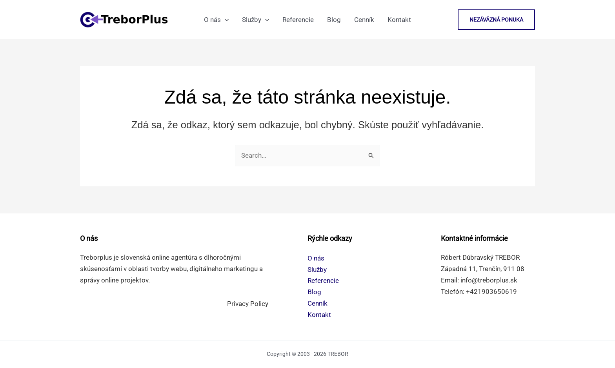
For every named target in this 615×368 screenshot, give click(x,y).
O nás (316, 258)
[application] (225, 19)
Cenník (318, 303)
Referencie (323, 280)
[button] (496, 19)
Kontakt (319, 315)
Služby (317, 269)
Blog (314, 292)
